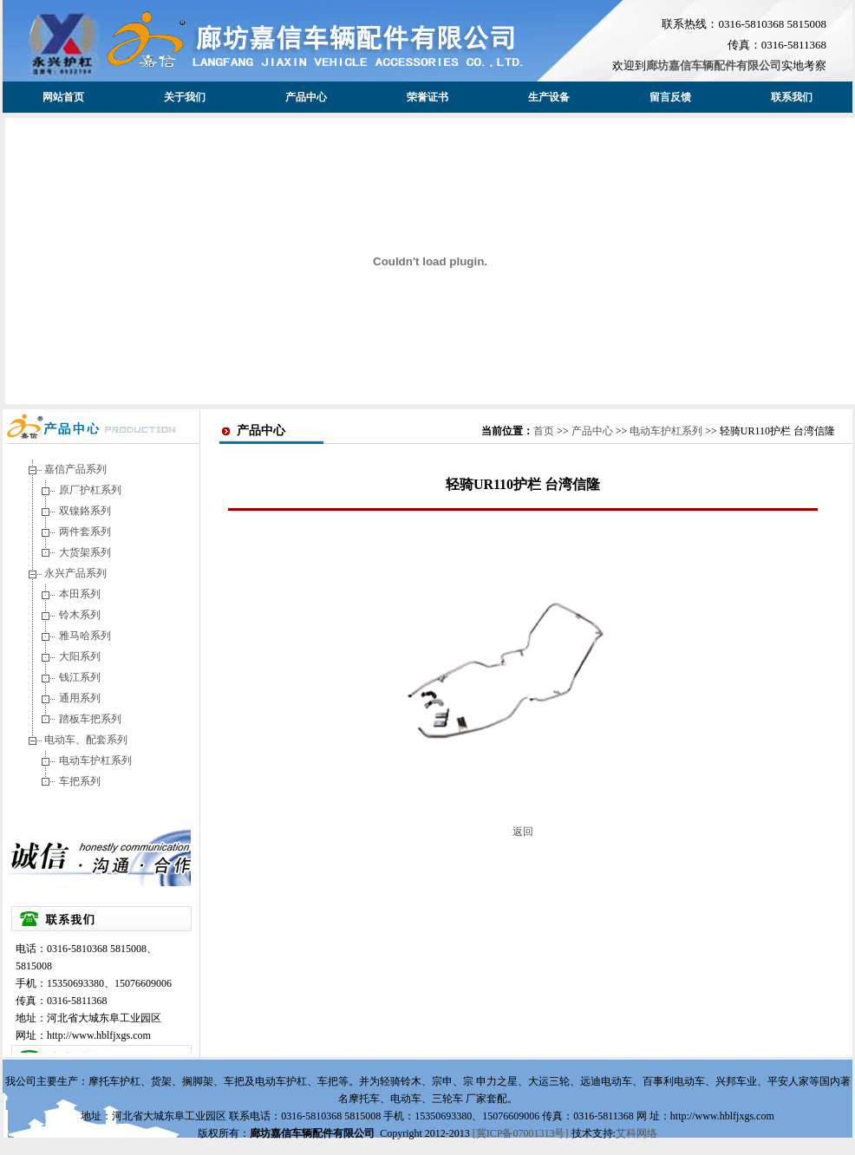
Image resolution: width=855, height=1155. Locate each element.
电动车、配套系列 (85, 740)
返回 (522, 831)
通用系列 (80, 698)
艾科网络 (636, 1133)
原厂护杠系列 (90, 490)
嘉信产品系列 (75, 469)
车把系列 (80, 781)
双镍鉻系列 (85, 511)
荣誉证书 (427, 97)
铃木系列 (80, 615)
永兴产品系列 (75, 573)
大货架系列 (85, 552)
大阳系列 (80, 656)
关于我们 (185, 97)
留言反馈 (670, 97)
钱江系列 (80, 677)
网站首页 (63, 97)
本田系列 (80, 594)
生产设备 (549, 97)
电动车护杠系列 (95, 760)
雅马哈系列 (85, 636)
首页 (543, 431)
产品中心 (306, 97)
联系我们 (792, 97)
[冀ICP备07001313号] (522, 1133)
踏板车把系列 (90, 719)
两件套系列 (85, 531)
